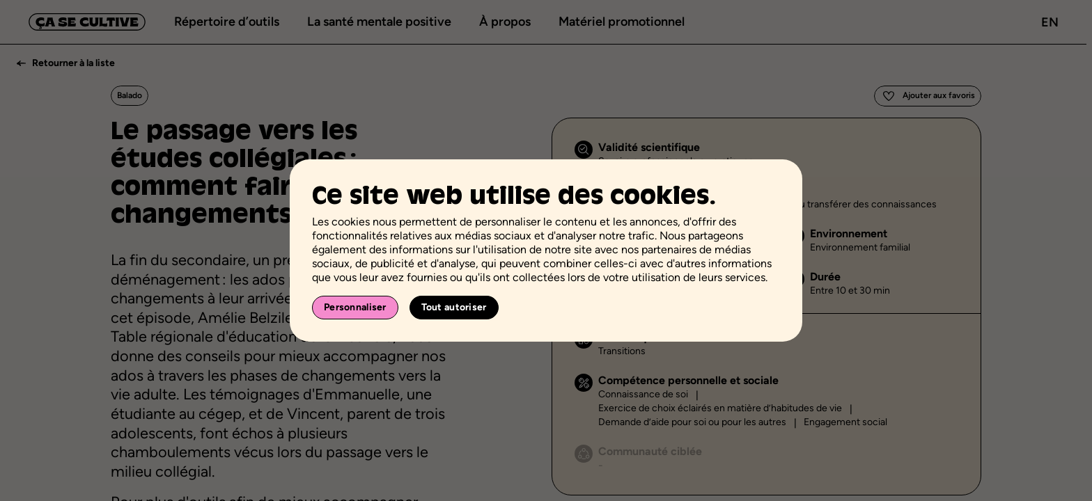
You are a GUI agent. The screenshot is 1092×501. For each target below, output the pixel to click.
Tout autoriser (454, 307)
